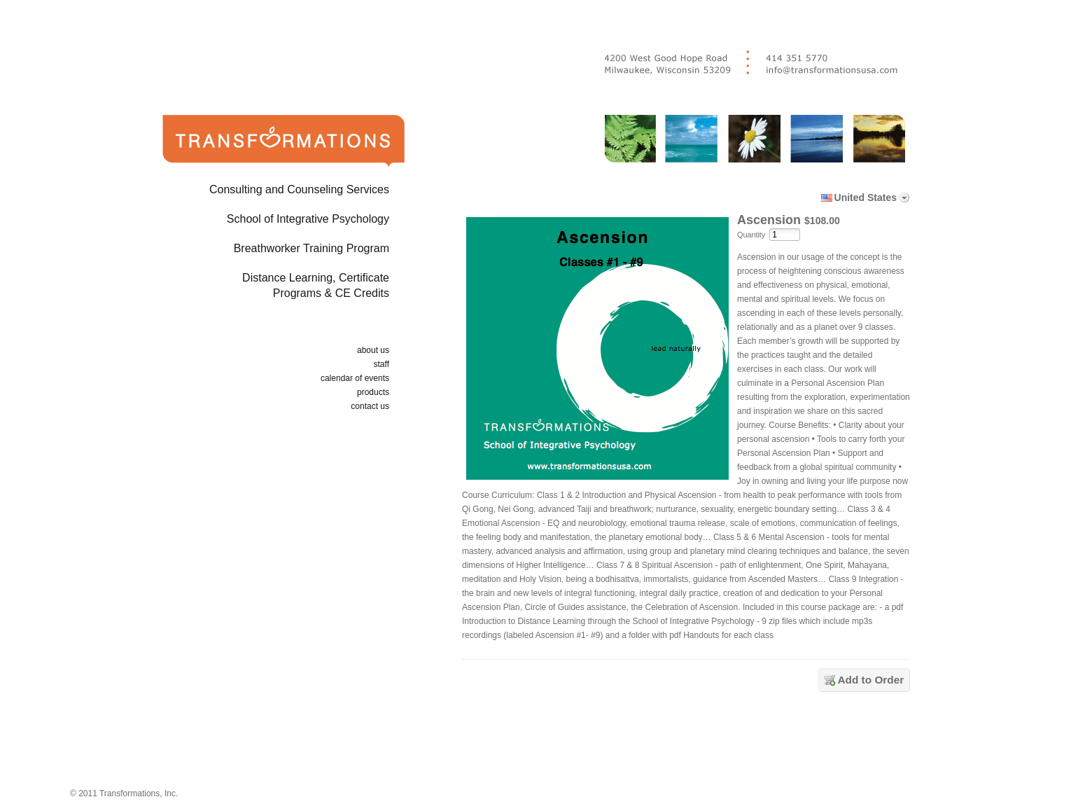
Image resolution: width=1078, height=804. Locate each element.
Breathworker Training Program (311, 248)
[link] (689, 743)
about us (373, 350)
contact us (370, 406)
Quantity (751, 234)
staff (381, 364)
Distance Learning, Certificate (261, 288)
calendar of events (355, 378)
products (373, 392)
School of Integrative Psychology (308, 219)
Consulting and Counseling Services (299, 189)
